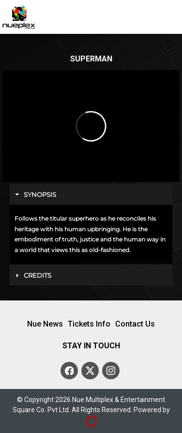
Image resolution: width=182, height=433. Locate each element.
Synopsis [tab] (34, 194)
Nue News (45, 324)
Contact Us (135, 324)
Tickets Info (89, 324)
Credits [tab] (32, 275)
